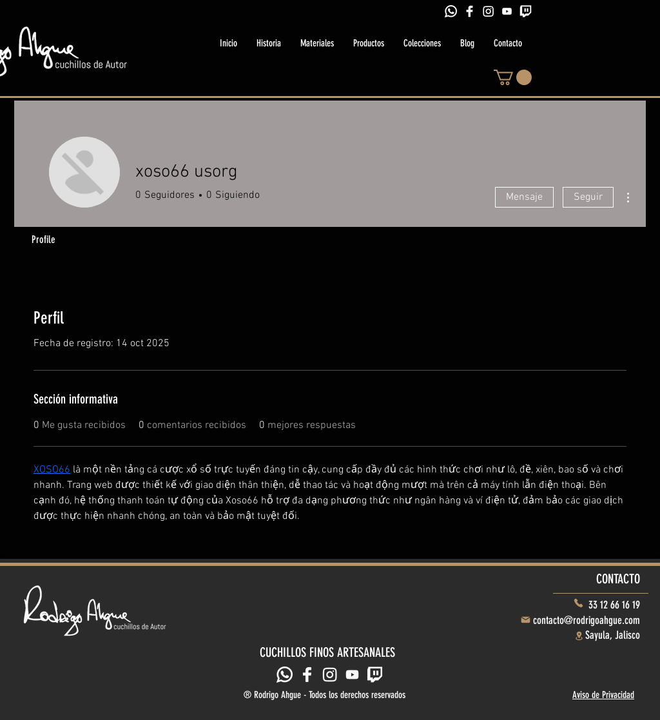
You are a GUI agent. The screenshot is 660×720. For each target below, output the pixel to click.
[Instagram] (488, 11)
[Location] (578, 636)
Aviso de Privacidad (603, 695)
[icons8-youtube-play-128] (507, 11)
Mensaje (524, 197)
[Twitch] (525, 11)
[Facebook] (469, 11)
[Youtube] (352, 674)
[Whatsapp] (451, 11)
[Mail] (525, 620)
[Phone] (578, 603)
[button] (513, 77)
